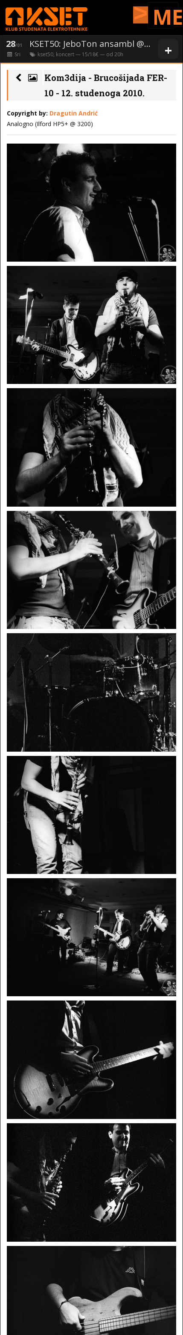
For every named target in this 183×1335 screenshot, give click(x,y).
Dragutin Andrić (73, 113)
